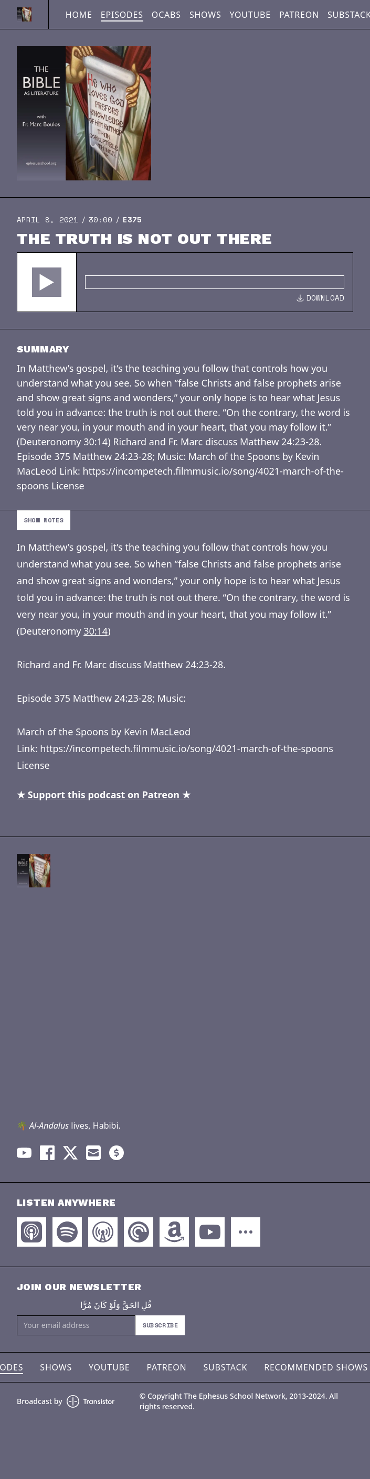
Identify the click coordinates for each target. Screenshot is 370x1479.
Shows (205, 14)
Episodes (122, 14)
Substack (225, 1367)
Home (79, 14)
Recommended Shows (316, 1367)
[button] (46, 282)
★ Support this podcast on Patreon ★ (104, 794)
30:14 (95, 631)
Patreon (299, 14)
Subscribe (160, 1325)
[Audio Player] (185, 282)
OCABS (166, 14)
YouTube (250, 14)
